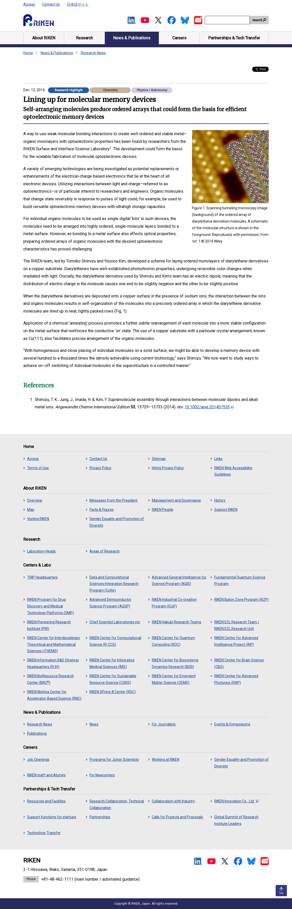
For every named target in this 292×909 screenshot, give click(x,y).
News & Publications (57, 53)
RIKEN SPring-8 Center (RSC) (112, 692)
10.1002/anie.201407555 (209, 407)
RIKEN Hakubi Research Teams (176, 622)
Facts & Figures (101, 510)
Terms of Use (38, 468)
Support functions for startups (51, 817)
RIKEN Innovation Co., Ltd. (236, 801)
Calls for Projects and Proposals (177, 817)
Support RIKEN (226, 510)
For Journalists (164, 724)
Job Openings (38, 759)
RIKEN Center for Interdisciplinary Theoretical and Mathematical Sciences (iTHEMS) (53, 644)
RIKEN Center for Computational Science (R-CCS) (115, 641)
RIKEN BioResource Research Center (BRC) (50, 679)
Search (257, 20)
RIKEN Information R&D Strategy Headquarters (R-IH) (53, 663)
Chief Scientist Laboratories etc (114, 622)
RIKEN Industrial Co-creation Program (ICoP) (174, 602)
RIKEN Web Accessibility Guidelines (233, 471)
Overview (34, 500)
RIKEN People (162, 510)
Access (29, 4)
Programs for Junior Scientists (114, 759)
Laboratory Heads (41, 551)
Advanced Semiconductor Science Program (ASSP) (110, 602)
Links (218, 459)
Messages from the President (113, 500)
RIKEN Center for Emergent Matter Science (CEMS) (174, 679)
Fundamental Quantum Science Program (239, 580)
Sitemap (159, 459)
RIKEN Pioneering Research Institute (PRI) (49, 625)
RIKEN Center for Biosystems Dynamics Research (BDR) (175, 663)
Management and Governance (176, 500)
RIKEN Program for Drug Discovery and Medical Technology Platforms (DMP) (50, 606)
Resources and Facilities (46, 801)
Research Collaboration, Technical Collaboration (116, 804)
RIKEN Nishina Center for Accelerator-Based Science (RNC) (54, 695)
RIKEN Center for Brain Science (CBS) (239, 663)
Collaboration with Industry (173, 801)
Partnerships (99, 817)
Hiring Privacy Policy (168, 468)
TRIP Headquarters (42, 577)
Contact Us (51, 4)
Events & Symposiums (232, 724)
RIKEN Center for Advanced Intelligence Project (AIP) (236, 641)
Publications (37, 733)
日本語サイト (77, 4)
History (220, 500)
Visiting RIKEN (38, 519)
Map (30, 510)
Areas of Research (104, 551)
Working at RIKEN (165, 759)
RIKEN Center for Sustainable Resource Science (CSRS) (112, 679)
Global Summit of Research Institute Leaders (236, 820)
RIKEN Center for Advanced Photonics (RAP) (236, 679)
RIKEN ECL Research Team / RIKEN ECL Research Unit (236, 625)
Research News (93, 53)
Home (28, 53)
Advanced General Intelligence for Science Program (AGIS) (179, 580)
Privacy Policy (100, 468)
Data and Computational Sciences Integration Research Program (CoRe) (114, 584)
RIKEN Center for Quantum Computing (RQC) (173, 641)
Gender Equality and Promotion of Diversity (116, 522)
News (93, 724)
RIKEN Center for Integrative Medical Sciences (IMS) (111, 663)
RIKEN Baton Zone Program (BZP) (241, 599)
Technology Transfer (44, 833)
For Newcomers (102, 775)
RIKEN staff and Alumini (46, 775)
